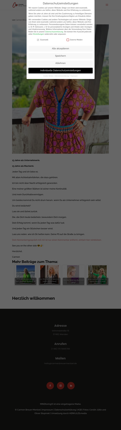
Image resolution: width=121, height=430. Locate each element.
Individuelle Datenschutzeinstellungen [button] (60, 69)
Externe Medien (75, 39)
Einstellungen (38, 33)
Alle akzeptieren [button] (60, 48)
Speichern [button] (60, 55)
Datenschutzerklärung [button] (62, 75)
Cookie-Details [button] (48, 75)
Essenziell (42, 39)
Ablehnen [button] (60, 62)
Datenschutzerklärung (54, 31)
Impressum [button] (74, 75)
